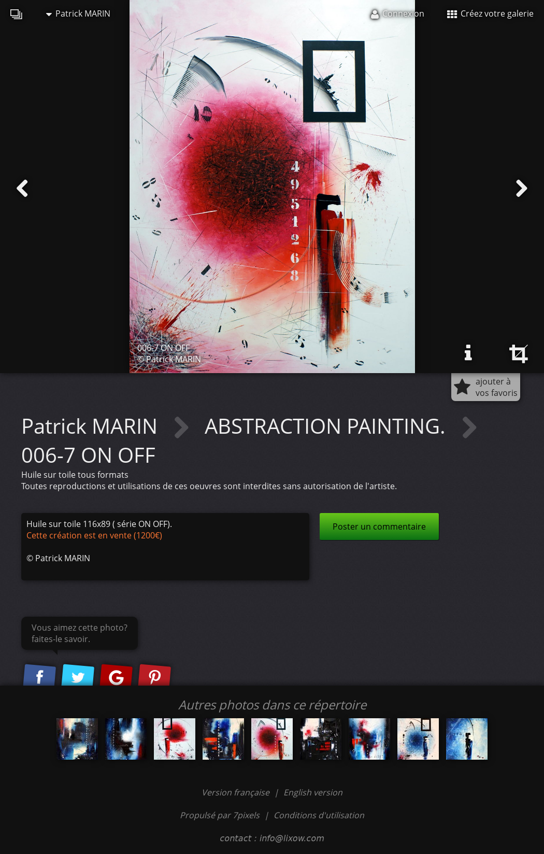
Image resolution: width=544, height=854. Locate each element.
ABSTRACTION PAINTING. (328, 425)
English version (312, 792)
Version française (236, 792)
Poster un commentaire (379, 526)
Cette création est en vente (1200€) (94, 535)
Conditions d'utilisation (319, 815)
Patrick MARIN (78, 13)
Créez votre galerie (490, 13)
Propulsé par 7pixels (220, 815)
